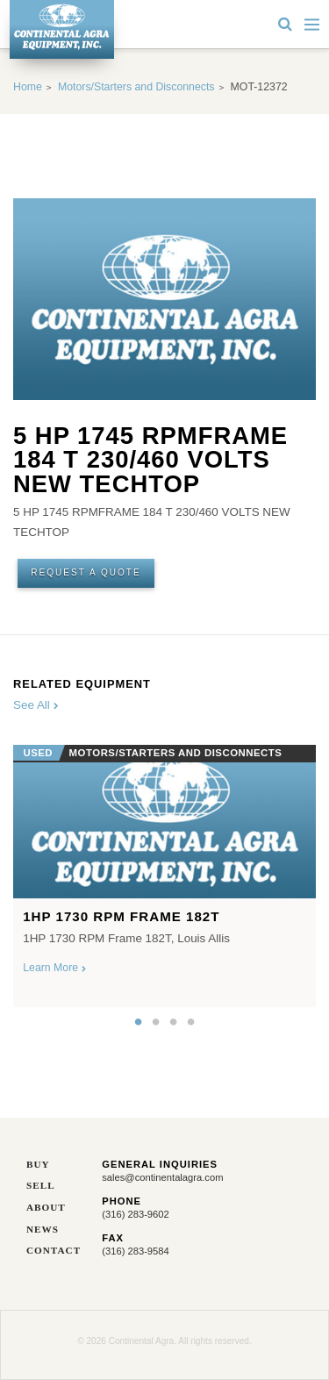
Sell (40, 1186)
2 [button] (156, 1022)
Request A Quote (86, 572)
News (42, 1229)
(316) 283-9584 (135, 1251)
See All (36, 704)
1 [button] (138, 1022)
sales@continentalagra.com (162, 1177)
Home (27, 87)
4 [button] (191, 1022)
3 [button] (173, 1022)
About (46, 1207)
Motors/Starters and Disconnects (136, 87)
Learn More (54, 968)
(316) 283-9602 (135, 1214)
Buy (38, 1164)
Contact (50, 1250)
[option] (164, 871)
